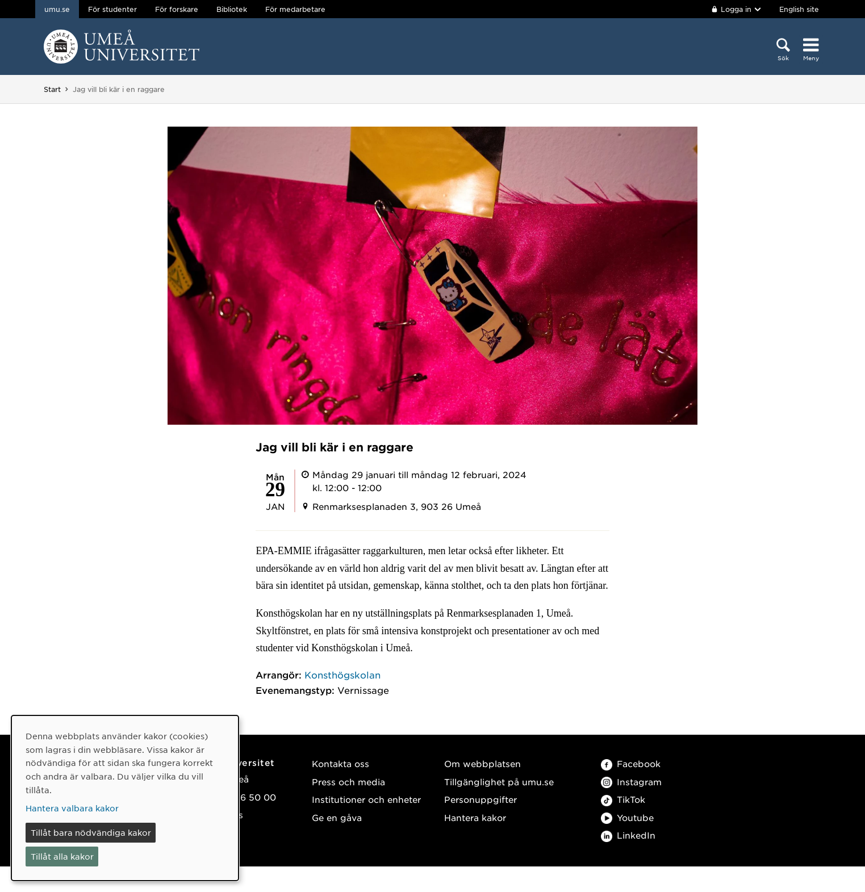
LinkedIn (628, 835)
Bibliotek (231, 9)
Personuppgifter (480, 799)
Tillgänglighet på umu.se (499, 781)
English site (799, 9)
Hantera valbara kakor (72, 808)
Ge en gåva (337, 817)
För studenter (112, 9)
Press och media (348, 781)
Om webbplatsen (482, 763)
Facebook (631, 763)
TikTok (623, 799)
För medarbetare (295, 9)
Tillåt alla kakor (62, 856)
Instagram (631, 781)
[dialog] (125, 798)
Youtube (627, 817)
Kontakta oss (340, 763)
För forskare (176, 9)
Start (52, 89)
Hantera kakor (475, 817)
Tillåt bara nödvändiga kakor (91, 832)
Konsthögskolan (342, 674)
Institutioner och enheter (366, 799)
